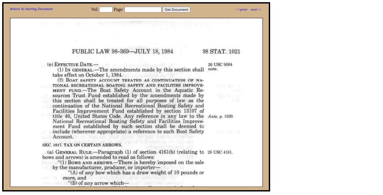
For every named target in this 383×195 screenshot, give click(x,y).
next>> (256, 9)
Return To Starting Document (31, 9)
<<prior (241, 9)
